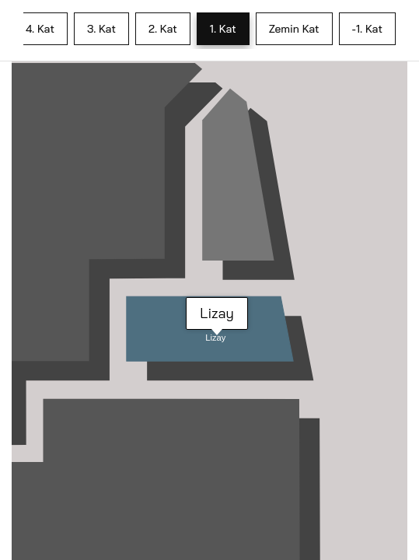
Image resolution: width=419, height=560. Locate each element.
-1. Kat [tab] (367, 29)
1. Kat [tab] (223, 29)
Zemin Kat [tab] (294, 29)
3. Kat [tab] (101, 29)
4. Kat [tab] (40, 29)
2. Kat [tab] (162, 29)
